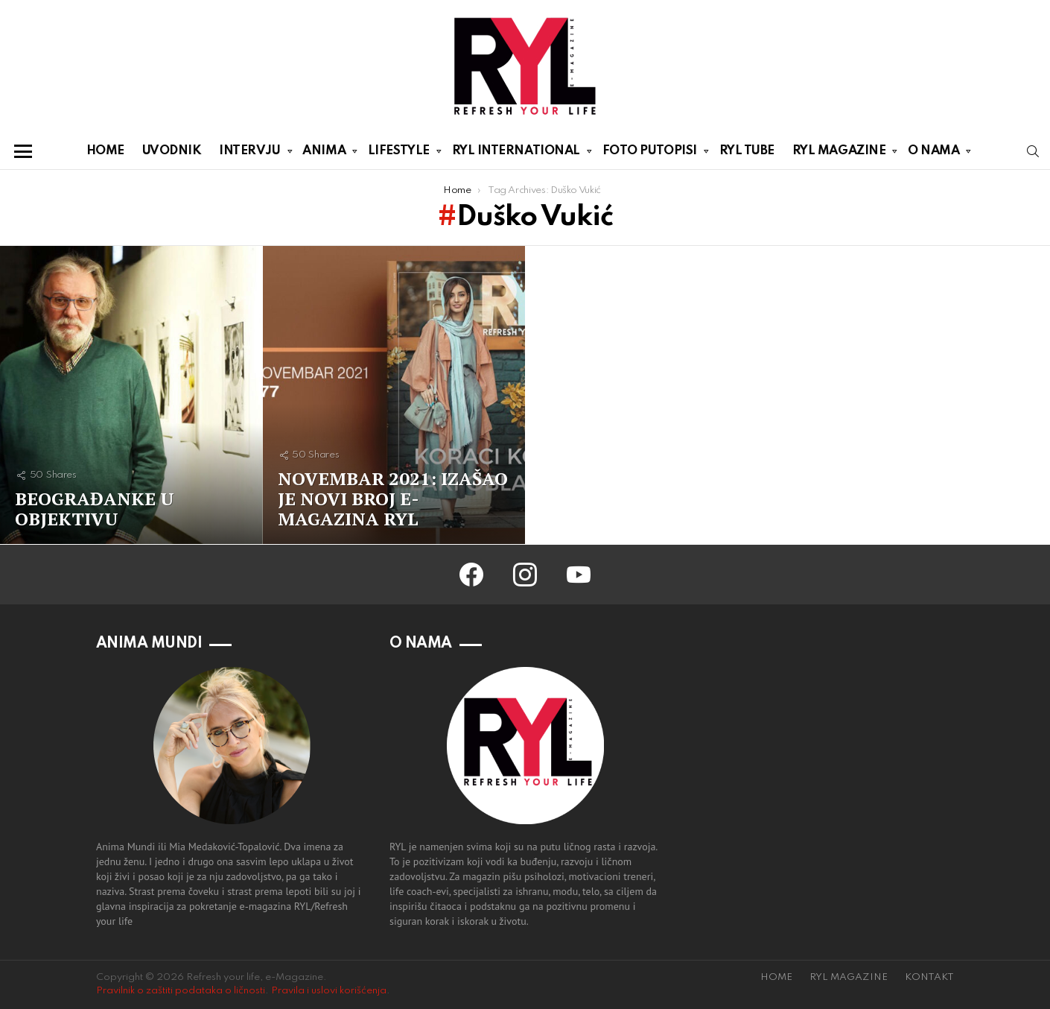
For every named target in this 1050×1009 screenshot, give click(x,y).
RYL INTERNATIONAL (516, 153)
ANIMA (324, 153)
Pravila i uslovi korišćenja (328, 991)
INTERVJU (249, 153)
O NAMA (933, 153)
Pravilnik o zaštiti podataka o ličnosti (180, 991)
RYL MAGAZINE (839, 153)
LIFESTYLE (399, 153)
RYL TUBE (746, 151)
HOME (105, 151)
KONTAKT (929, 977)
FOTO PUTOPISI (649, 153)
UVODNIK (172, 151)
